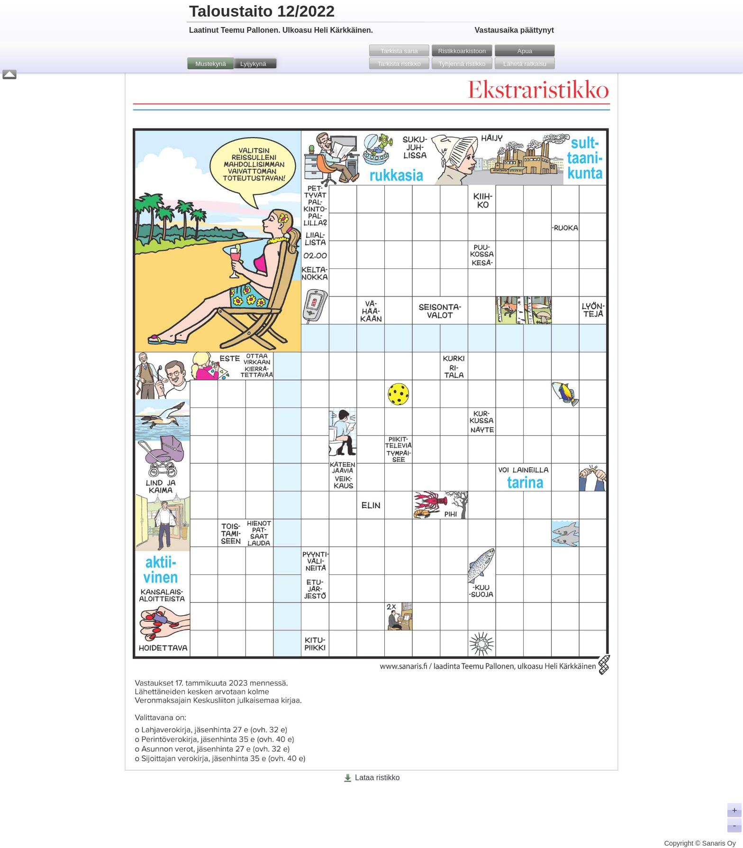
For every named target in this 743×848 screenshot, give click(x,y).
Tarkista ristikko (399, 63)
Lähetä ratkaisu (524, 63)
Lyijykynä (253, 63)
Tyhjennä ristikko (461, 63)
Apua (524, 51)
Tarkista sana (399, 51)
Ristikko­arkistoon (462, 51)
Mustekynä (210, 63)
